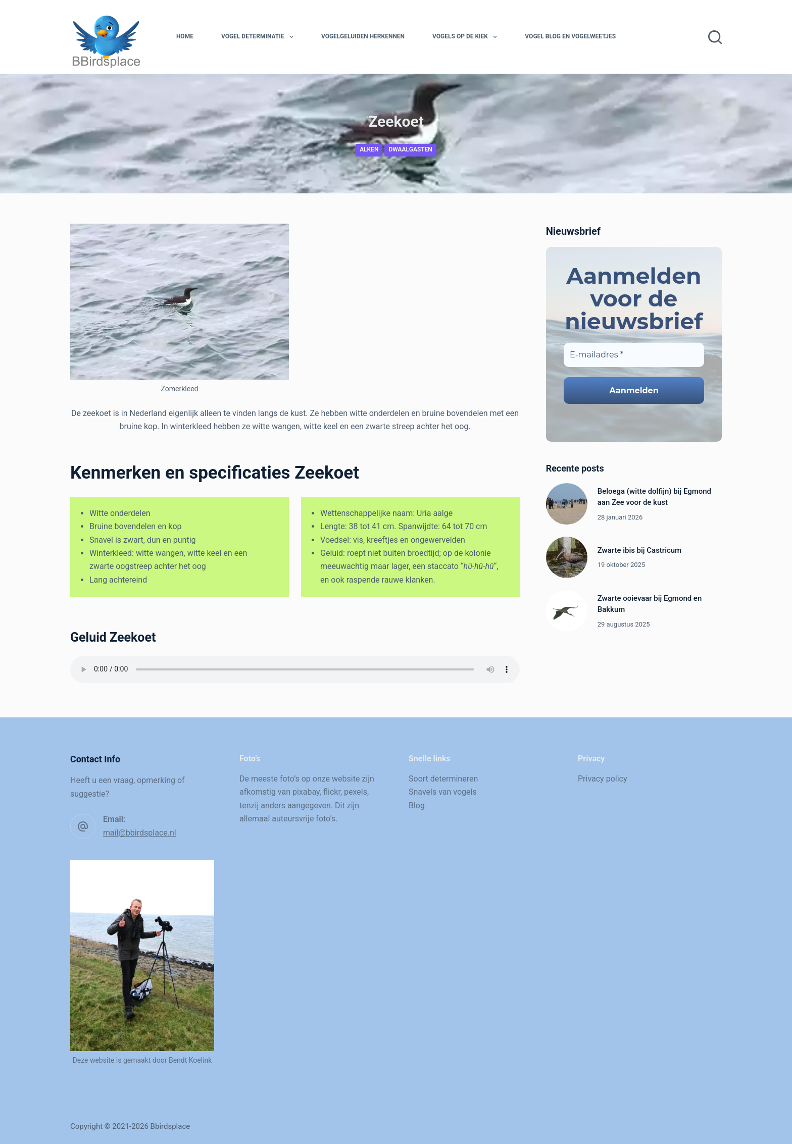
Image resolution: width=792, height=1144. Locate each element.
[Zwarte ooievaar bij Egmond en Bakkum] (566, 611)
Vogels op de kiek (466, 37)
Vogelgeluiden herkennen (363, 36)
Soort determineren (443, 779)
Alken (369, 149)
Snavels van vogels (443, 792)
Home (184, 36)
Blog (417, 805)
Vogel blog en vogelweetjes (570, 36)
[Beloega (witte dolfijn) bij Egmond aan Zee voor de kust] (566, 504)
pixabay (306, 792)
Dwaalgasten (410, 149)
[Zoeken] (715, 37)
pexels (355, 792)
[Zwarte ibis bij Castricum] (566, 557)
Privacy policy (602, 779)
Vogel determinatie (259, 37)
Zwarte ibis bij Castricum (639, 550)
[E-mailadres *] (634, 355)
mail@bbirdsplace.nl (139, 833)
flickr (331, 792)
